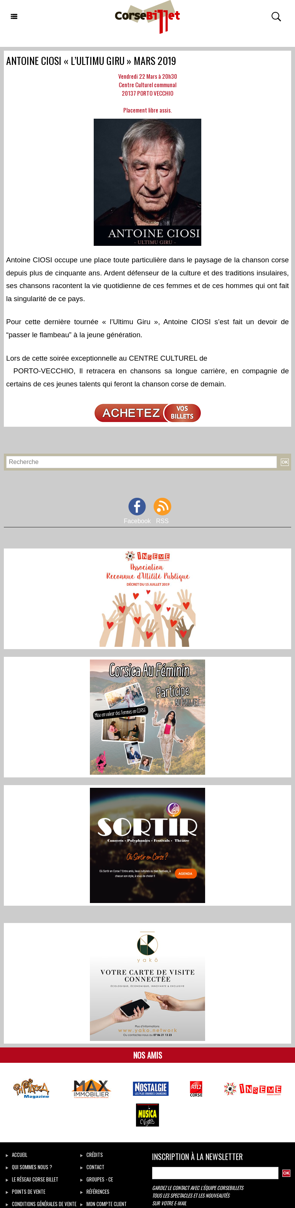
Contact (92, 1167)
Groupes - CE (96, 1179)
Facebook (137, 521)
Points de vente (25, 1191)
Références (94, 1191)
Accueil (16, 1154)
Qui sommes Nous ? (29, 1167)
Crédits (91, 1154)
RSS (162, 521)
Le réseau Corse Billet (32, 1179)
